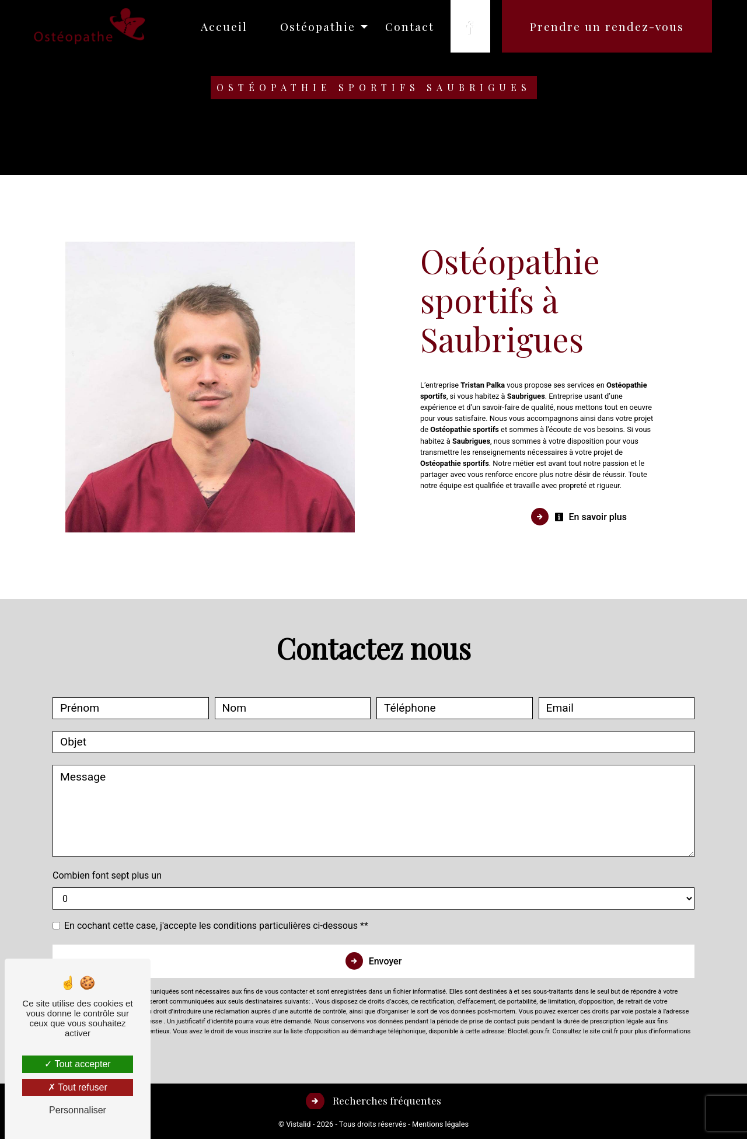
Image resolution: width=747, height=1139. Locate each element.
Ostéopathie (317, 26)
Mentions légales (439, 1124)
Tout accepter (77, 1064)
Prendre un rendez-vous (607, 26)
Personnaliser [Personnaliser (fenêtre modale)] (77, 1110)
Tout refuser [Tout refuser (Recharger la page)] (77, 1087)
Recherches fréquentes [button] (385, 1100)
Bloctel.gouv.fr (528, 1031)
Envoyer (385, 961)
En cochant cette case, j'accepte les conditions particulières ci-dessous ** (216, 925)
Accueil (224, 26)
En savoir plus (590, 517)
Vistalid (298, 1124)
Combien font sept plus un (107, 875)
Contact (409, 26)
